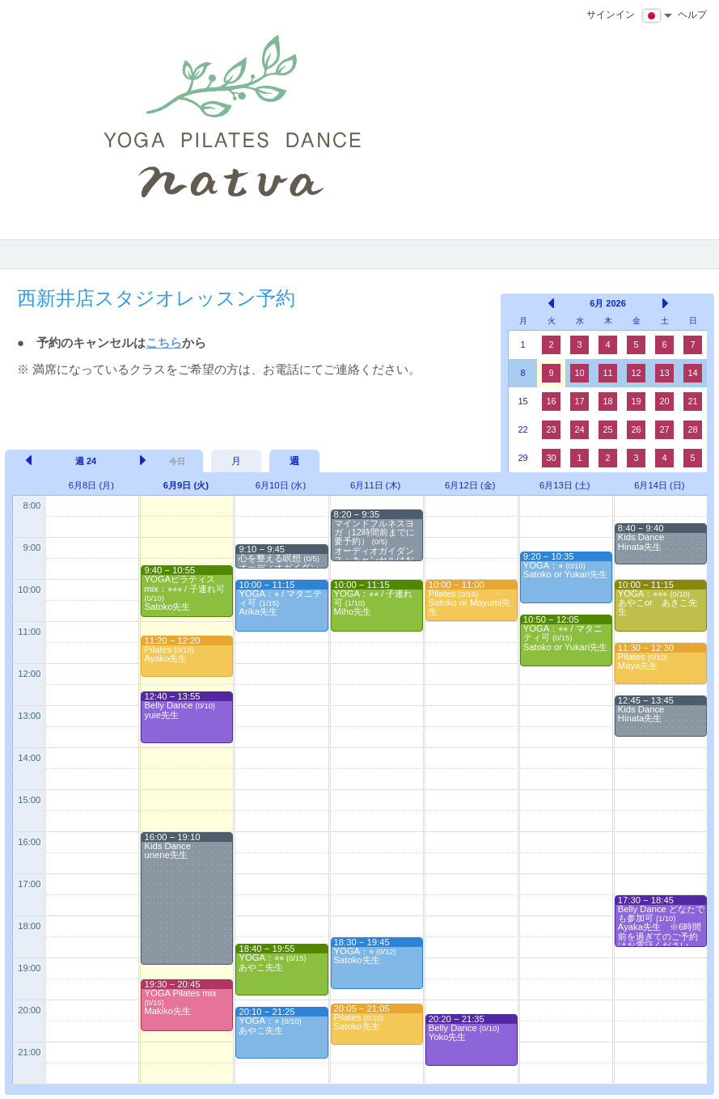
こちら (164, 342)
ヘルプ (692, 14)
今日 (177, 461)
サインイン (610, 14)
